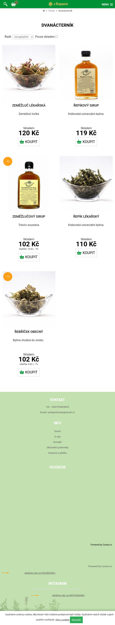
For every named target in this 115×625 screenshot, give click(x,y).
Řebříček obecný (29, 332)
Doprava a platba (57, 452)
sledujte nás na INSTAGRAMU (68, 595)
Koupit (29, 142)
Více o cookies (63, 620)
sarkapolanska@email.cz (61, 412)
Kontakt (57, 442)
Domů (57, 431)
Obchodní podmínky (57, 447)
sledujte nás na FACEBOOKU (40, 572)
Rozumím (76, 620)
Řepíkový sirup (86, 105)
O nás (57, 436)
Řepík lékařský (86, 216)
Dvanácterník (65, 10)
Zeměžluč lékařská (28, 105)
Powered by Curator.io (101, 544)
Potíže (51, 10)
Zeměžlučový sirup (28, 216)
